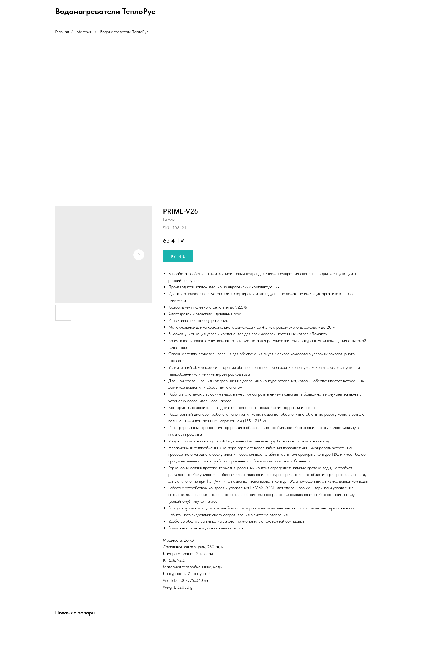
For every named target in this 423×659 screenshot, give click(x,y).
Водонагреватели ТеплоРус (124, 31)
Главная (62, 31)
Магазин (84, 31)
